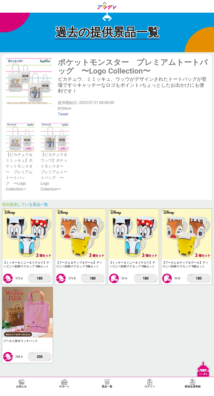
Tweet (63, 114)
